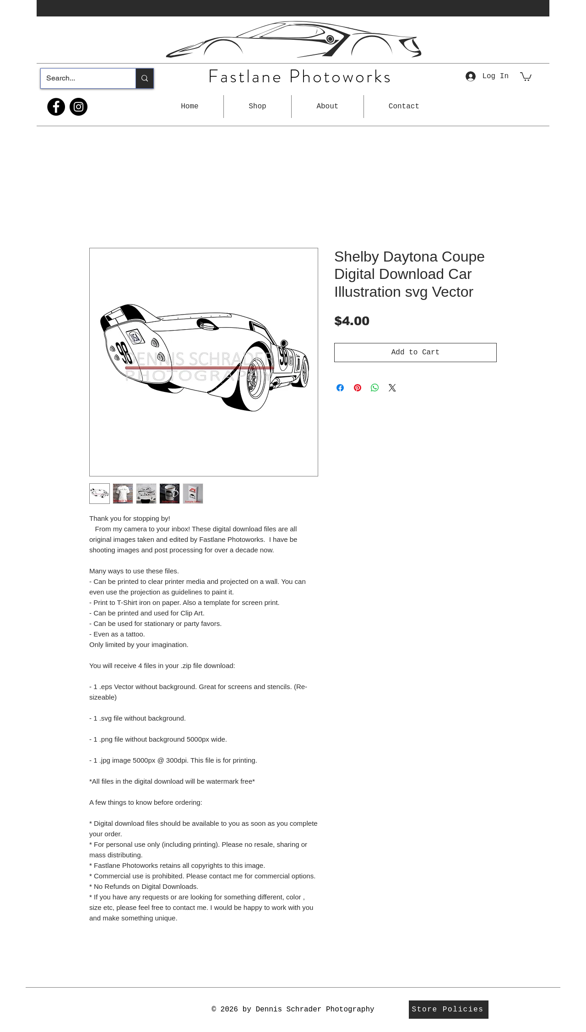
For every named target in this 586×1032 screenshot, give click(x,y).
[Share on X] (392, 387)
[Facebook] (56, 107)
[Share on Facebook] (340, 387)
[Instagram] (78, 107)
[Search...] (81, 78)
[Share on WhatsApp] (374, 387)
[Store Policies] (448, 1009)
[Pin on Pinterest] (357, 387)
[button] (257, 106)
